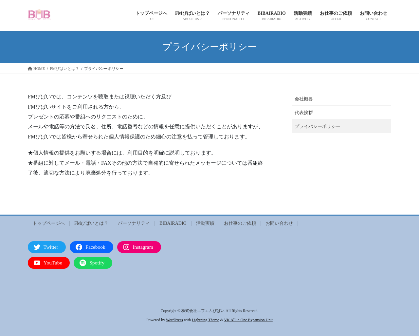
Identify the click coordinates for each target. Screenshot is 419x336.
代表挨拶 (304, 112)
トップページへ (49, 223)
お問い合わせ (279, 223)
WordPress (174, 320)
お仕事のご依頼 (240, 223)
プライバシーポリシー (317, 126)
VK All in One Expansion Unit (248, 320)
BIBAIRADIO (172, 223)
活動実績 (205, 223)
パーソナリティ (134, 223)
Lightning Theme (205, 320)
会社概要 (304, 98)
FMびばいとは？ (91, 223)
